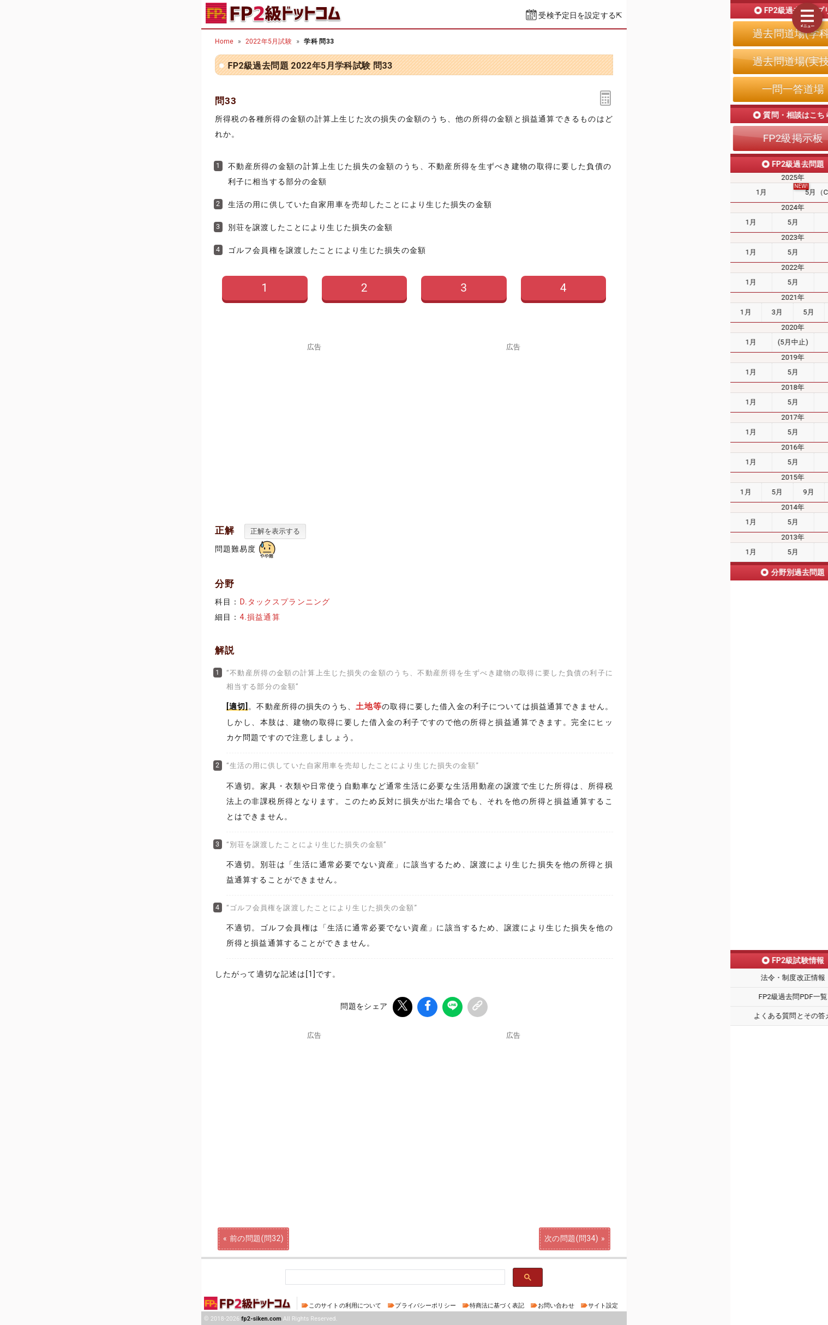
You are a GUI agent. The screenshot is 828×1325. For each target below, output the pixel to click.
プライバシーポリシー (425, 1304)
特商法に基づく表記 (497, 1304)
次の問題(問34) (571, 1237)
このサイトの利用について (345, 1304)
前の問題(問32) (257, 1237)
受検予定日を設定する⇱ (580, 15)
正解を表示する (275, 531)
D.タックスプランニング (284, 601)
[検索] (394, 1276)
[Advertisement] (314, 427)
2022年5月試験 (268, 41)
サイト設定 (603, 1304)
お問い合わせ (556, 1304)
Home (224, 41)
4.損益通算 (259, 617)
